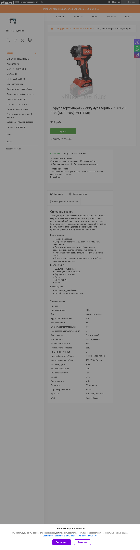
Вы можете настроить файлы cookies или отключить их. (69, 536)
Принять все (62, 542)
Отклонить (82, 542)
